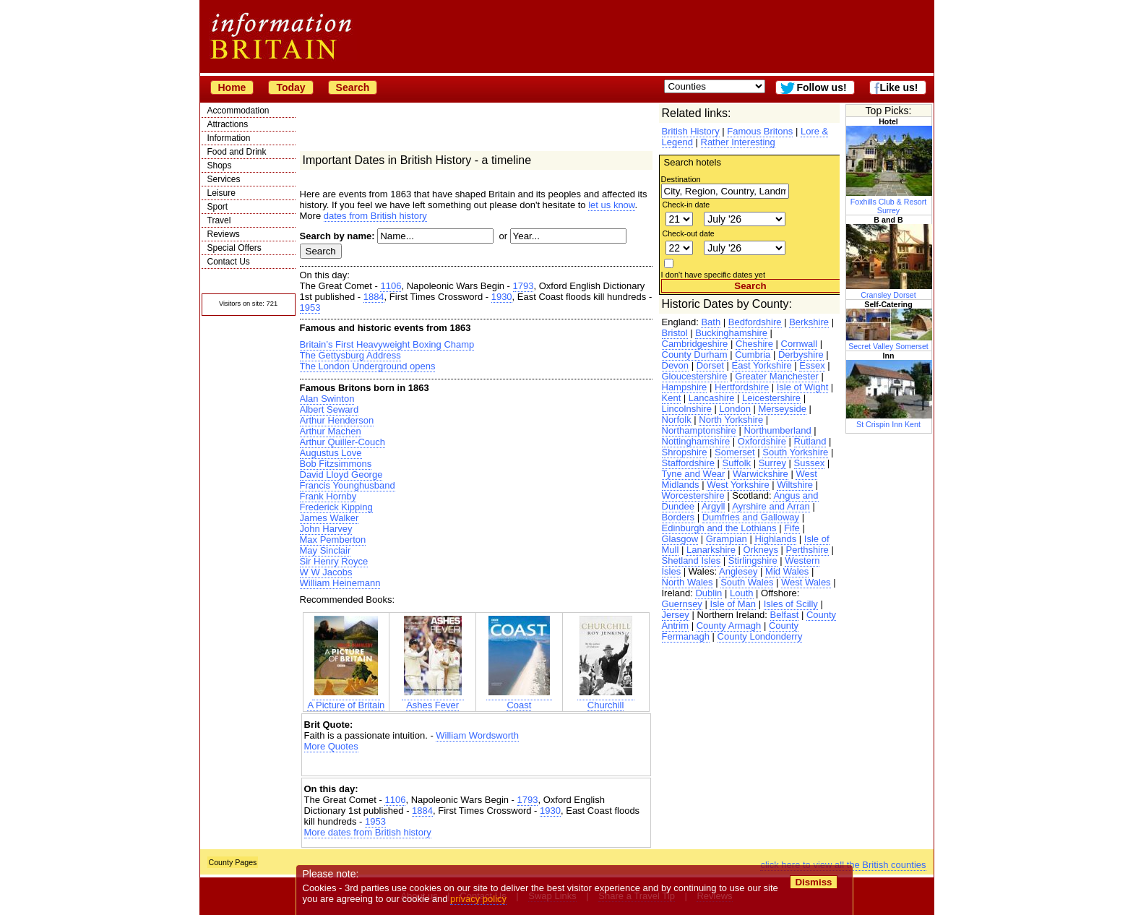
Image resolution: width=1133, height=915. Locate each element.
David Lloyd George (341, 474)
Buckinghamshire (731, 332)
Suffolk (737, 463)
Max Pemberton (333, 539)
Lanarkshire (711, 549)
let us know (611, 204)
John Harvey (326, 528)
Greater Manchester (777, 376)
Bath (710, 322)
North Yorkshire (731, 419)
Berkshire (809, 322)
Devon (675, 365)
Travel (219, 220)
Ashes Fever (433, 699)
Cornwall (799, 343)
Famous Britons (760, 131)
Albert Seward (329, 409)
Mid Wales (787, 571)
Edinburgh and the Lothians (719, 528)
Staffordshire (688, 463)
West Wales (806, 582)
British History (691, 131)
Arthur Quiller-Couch (343, 442)
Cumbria (752, 354)
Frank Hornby (328, 496)
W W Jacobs (326, 572)
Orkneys (761, 549)
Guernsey (682, 603)
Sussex (809, 463)
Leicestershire (771, 397)
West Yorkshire (738, 484)
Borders (678, 517)
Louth (742, 593)
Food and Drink (237, 152)
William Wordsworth (477, 735)
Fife (792, 528)
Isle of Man (733, 603)
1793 (523, 285)
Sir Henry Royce (334, 561)
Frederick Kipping (336, 507)
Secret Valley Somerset (889, 342)
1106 (390, 285)
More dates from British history (367, 832)
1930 (501, 296)
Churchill (606, 699)
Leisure (221, 193)
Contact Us (228, 262)
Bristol (675, 332)
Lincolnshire (687, 408)
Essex (811, 365)
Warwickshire (760, 473)
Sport (217, 207)
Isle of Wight (803, 387)
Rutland (810, 441)
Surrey (772, 463)
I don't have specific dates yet (713, 274)
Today (290, 87)
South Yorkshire (795, 452)
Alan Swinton (327, 398)
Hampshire (684, 387)
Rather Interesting (738, 142)
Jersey (675, 614)
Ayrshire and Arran (770, 506)
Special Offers (234, 248)
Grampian (726, 538)
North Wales (687, 582)
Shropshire (684, 452)
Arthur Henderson (337, 420)
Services (224, 179)
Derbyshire (801, 354)
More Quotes (331, 746)
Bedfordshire (755, 322)
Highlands (775, 538)
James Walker (329, 517)
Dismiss (814, 882)
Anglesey (738, 571)
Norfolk (677, 419)
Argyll (713, 506)
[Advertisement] (476, 764)
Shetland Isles (691, 560)
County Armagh (729, 625)
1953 (310, 307)
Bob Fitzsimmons (336, 463)
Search (353, 87)
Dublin (708, 593)
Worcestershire (693, 495)
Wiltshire (795, 484)
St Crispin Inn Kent (889, 420)
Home (232, 87)
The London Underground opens (368, 366)
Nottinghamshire (696, 441)
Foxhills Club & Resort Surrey (889, 202)
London (734, 408)
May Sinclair (325, 550)
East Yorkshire (762, 365)
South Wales (746, 582)
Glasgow (680, 538)
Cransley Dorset (889, 290)
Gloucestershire (695, 376)
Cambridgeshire (695, 343)
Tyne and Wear (693, 473)
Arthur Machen (330, 431)
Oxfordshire (762, 441)
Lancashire (712, 397)
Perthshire (807, 549)
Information (229, 138)
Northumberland (777, 430)
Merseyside (782, 408)
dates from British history (375, 215)
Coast (519, 699)
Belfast (784, 614)
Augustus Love (331, 452)
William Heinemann (340, 582)
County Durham (695, 354)
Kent (671, 397)
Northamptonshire (699, 430)
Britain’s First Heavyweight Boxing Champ (387, 344)
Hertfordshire (742, 387)
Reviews (223, 234)
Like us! (899, 87)
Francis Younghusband (347, 485)
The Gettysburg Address (350, 355)
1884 (373, 296)
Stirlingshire (752, 560)
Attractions (228, 124)
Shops (219, 165)
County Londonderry (760, 636)
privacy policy (479, 898)
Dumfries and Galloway (750, 517)
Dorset (710, 365)
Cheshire (754, 343)
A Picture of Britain (345, 699)
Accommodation (238, 111)
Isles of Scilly (791, 603)
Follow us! (821, 87)
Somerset (735, 452)
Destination (681, 179)
